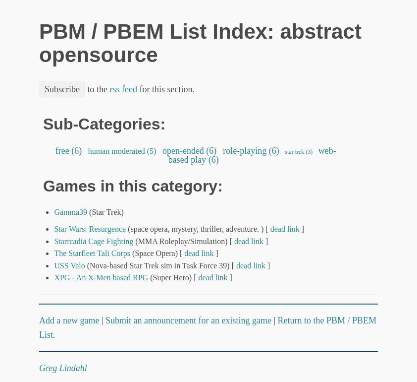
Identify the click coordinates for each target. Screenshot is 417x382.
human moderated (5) (122, 151)
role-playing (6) (251, 151)
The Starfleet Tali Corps (92, 253)
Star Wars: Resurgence (90, 229)
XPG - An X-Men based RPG (101, 277)
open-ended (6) (189, 151)
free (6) (68, 151)
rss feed (123, 89)
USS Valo (69, 265)
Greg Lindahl (63, 368)
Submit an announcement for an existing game (188, 320)
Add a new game (69, 320)
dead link (285, 229)
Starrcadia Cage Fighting (93, 241)
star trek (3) (298, 151)
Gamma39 (70, 212)
